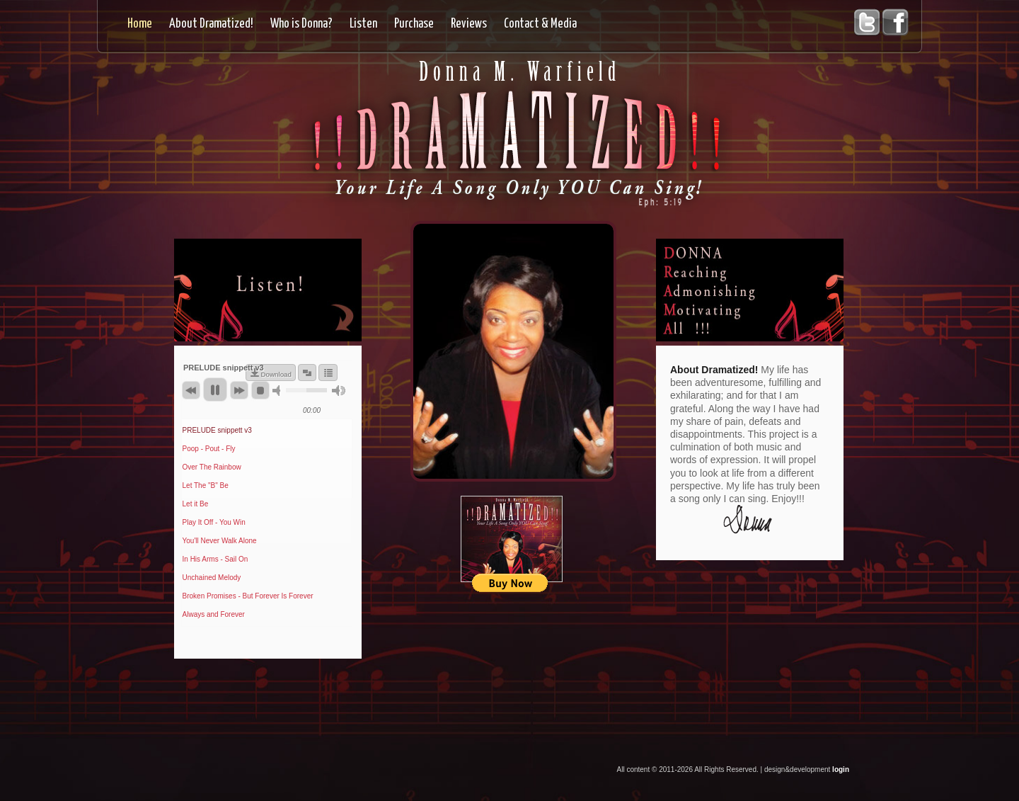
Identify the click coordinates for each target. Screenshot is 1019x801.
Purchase (414, 24)
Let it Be (196, 504)
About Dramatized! (211, 24)
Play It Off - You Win (214, 522)
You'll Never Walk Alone (220, 541)
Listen (363, 24)
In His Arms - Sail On (215, 559)
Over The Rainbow (212, 467)
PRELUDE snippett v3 (217, 430)
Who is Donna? (301, 24)
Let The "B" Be (206, 485)
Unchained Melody (212, 577)
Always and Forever (214, 614)
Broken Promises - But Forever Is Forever (248, 596)
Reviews (469, 24)
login (840, 769)
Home (139, 24)
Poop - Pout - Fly (209, 449)
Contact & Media (540, 24)
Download (276, 374)
